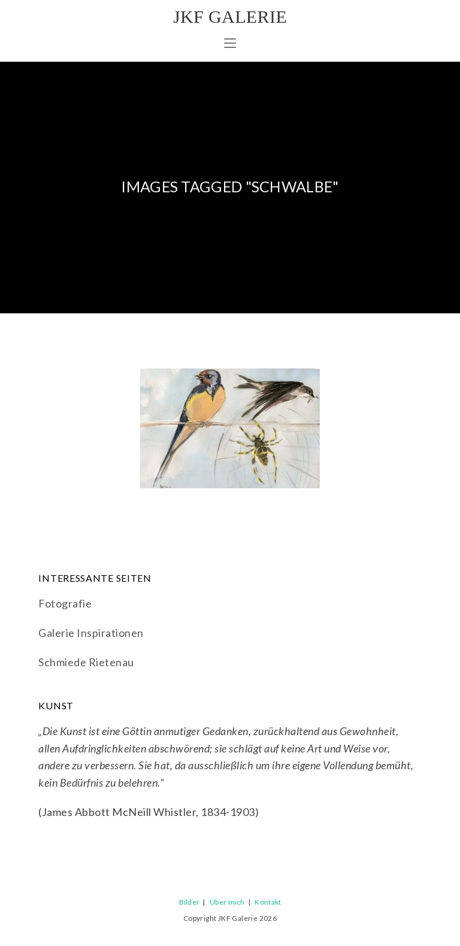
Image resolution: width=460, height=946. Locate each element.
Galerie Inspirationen (91, 632)
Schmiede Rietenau (86, 662)
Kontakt (268, 901)
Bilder (189, 901)
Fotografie (65, 603)
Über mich (227, 901)
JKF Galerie (230, 16)
